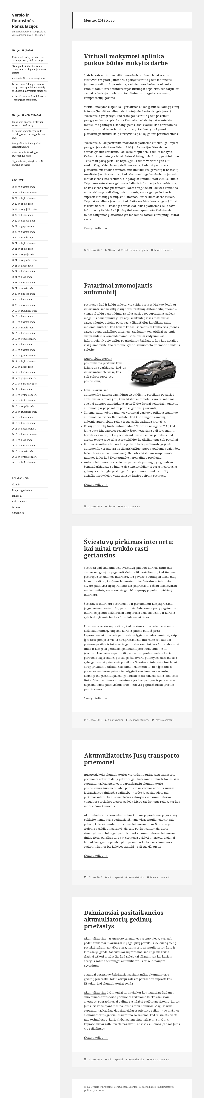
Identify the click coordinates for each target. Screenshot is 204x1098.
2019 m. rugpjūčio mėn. (24, 310)
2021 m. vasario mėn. (23, 282)
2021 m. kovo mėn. (22, 277)
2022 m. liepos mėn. (22, 215)
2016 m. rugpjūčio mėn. (24, 411)
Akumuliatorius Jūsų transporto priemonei (132, 758)
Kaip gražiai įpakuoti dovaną (26, 145)
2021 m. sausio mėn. (23, 288)
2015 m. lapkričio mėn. (24, 462)
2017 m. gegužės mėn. (24, 378)
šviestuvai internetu (138, 720)
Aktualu (16, 484)
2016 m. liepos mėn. (22, 417)
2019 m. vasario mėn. (23, 322)
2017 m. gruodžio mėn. (24, 355)
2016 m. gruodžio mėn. (24, 395)
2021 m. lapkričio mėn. (24, 243)
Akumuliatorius (136, 877)
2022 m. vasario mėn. (23, 232)
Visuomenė (18, 512)
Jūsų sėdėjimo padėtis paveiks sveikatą (29, 163)
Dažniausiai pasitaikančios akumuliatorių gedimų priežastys (123, 919)
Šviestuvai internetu (149, 662)
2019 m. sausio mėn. (23, 327)
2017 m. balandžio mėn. (25, 383)
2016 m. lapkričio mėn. (24, 400)
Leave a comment (163, 250)
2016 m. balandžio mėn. (25, 434)
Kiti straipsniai (20, 501)
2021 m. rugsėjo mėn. (23, 254)
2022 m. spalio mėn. (22, 203)
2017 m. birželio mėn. (23, 372)
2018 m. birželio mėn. (23, 333)
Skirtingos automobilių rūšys (25, 154)
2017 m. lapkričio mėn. (24, 361)
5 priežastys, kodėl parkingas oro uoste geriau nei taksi (28, 134)
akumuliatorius (113, 824)
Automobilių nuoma (98, 358)
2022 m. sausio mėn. (23, 237)
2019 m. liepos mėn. (22, 316)
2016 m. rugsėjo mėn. (23, 406)
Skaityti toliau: (96, 228)
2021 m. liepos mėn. (22, 265)
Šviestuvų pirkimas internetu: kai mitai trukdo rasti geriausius (129, 548)
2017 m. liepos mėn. (22, 366)
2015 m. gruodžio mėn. (24, 456)
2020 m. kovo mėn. (22, 299)
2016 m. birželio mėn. (23, 423)
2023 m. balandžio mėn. (25, 192)
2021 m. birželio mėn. (23, 271)
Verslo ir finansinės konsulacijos (25, 20)
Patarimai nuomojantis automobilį (118, 288)
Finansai (17, 495)
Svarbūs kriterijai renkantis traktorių (27, 123)
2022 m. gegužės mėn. (24, 226)
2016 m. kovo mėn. (22, 440)
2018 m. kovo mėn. (22, 344)
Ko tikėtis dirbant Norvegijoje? (28, 78)
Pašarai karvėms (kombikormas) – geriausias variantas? (29, 98)
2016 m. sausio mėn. (23, 451)
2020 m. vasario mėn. (23, 305)
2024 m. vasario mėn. (23, 187)
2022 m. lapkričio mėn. (24, 198)
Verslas (16, 507)
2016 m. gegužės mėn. (24, 428)
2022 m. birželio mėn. (23, 220)
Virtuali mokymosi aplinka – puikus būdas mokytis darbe (126, 59)
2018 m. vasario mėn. (23, 349)
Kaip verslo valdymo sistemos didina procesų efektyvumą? (28, 59)
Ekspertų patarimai (22, 490)
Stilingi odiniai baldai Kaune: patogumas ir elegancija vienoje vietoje (29, 69)
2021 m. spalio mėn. (22, 248)
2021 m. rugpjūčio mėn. (24, 260)
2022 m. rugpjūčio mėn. (24, 209)
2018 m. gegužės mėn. (24, 338)
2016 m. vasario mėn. (23, 445)
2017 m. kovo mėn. (22, 389)
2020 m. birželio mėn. (23, 293)
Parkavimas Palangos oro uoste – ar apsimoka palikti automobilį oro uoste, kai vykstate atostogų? (30, 87)
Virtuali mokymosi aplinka (102, 107)
